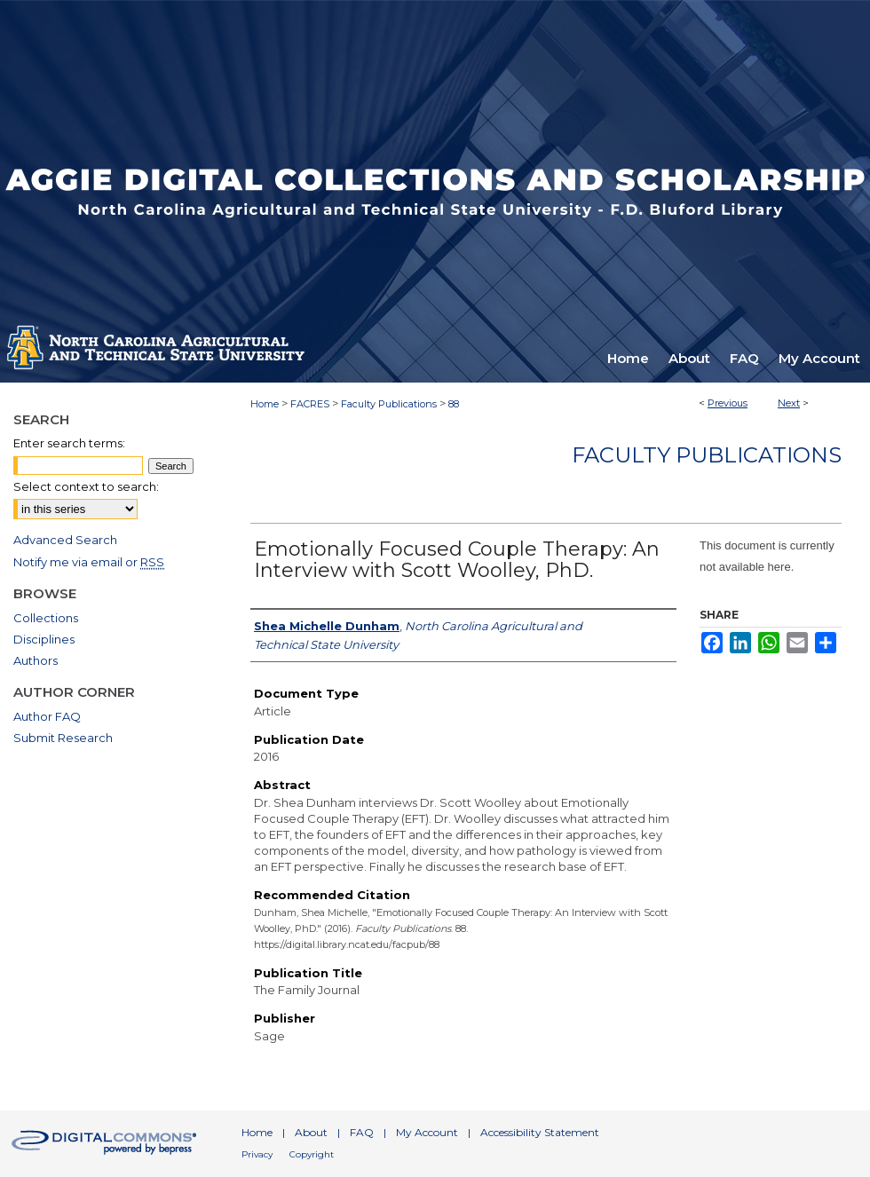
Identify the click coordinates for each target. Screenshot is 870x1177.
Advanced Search (65, 540)
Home (264, 404)
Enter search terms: (69, 443)
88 (453, 404)
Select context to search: (86, 486)
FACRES (309, 404)
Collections (45, 618)
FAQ (362, 1132)
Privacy (257, 1154)
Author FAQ (47, 716)
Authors (35, 660)
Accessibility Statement (539, 1132)
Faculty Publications (389, 404)
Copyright (311, 1154)
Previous (727, 403)
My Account (427, 1132)
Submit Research (63, 738)
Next (789, 403)
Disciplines (44, 639)
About (311, 1132)
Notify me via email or (88, 562)
